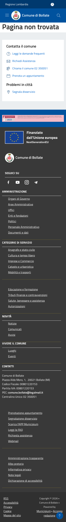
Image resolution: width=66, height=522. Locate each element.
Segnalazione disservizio (22, 418)
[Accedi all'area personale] (52, 4)
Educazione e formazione (23, 289)
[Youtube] (17, 182)
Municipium (44, 511)
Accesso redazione (53, 513)
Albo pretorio (16, 464)
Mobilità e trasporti (19, 272)
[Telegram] (35, 182)
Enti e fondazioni (18, 215)
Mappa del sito (12, 515)
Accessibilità (11, 503)
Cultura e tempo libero (21, 255)
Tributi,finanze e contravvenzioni (27, 295)
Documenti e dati (18, 232)
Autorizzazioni (16, 306)
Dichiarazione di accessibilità (25, 481)
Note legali (14, 475)
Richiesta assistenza (20, 435)
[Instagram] (26, 182)
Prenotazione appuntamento (25, 413)
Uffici (11, 210)
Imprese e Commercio (21, 261)
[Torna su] (59, 515)
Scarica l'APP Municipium (23, 424)
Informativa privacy (19, 469)
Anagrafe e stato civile (21, 250)
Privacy (8, 507)
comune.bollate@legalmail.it (25, 392)
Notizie (12, 323)
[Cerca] (58, 15)
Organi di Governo (19, 199)
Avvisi (11, 335)
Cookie (7, 511)
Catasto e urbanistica (20, 267)
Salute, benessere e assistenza (26, 300)
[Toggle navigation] (7, 15)
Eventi (12, 356)
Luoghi (12, 350)
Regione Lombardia (16, 4)
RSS (6, 498)
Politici (12, 221)
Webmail (13, 441)
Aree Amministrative (20, 204)
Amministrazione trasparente (25, 458)
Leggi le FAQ (15, 430)
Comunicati (15, 329)
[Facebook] (8, 182)
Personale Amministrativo (23, 227)
